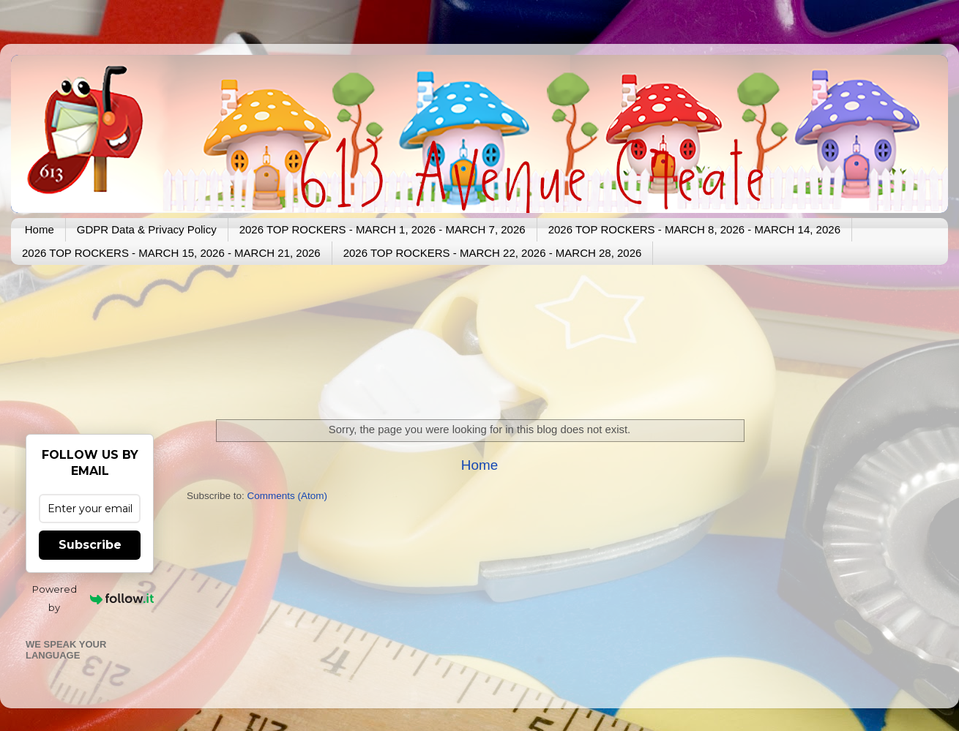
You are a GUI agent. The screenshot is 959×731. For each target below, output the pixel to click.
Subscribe (90, 545)
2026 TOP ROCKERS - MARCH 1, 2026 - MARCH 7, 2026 (382, 229)
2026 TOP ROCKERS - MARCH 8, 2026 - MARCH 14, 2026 (694, 229)
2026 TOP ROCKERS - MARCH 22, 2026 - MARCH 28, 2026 (492, 253)
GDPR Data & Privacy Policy (147, 229)
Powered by (93, 598)
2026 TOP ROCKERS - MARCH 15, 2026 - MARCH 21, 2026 (171, 253)
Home (39, 229)
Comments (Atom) (287, 495)
